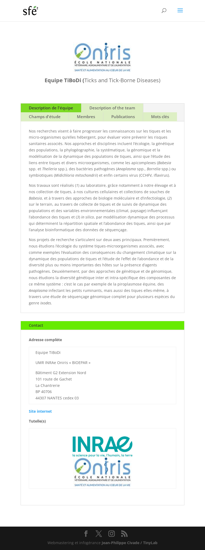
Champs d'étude (45, 116)
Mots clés (160, 116)
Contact (36, 325)
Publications (123, 116)
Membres (86, 116)
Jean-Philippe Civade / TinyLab (129, 542)
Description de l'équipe (51, 107)
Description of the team (112, 107)
